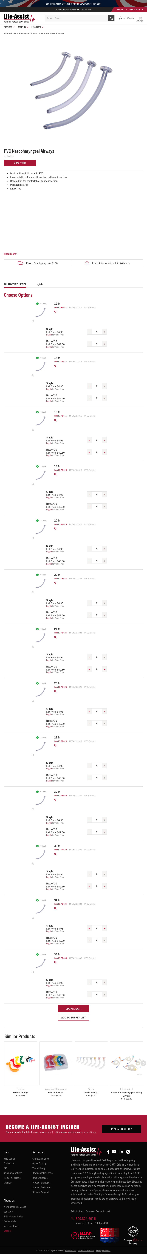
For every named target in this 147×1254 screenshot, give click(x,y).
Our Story (8, 1211)
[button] (143, 1063)
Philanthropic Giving (13, 1216)
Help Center (9, 1158)
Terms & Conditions (86, 1250)
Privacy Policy (70, 1250)
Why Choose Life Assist (15, 1206)
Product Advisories (41, 1187)
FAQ (5, 1168)
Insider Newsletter (13, 1177)
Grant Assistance (40, 1158)
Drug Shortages (40, 1177)
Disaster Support (40, 1192)
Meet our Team (11, 1226)
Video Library (38, 1168)
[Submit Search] (108, 18)
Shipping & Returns (13, 1172)
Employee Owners (103, 1250)
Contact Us (9, 1163)
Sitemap (7, 1182)
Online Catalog (39, 1163)
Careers (7, 1230)
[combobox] (80, 18)
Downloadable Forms (42, 1172)
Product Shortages (41, 1182)
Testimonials (10, 1221)
